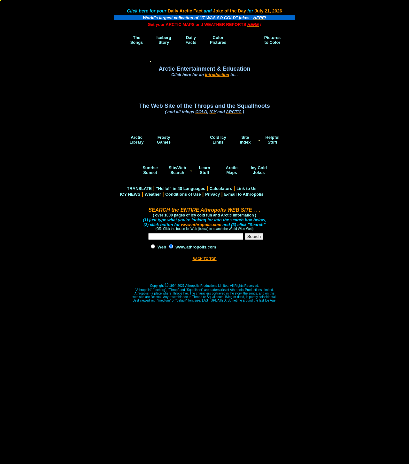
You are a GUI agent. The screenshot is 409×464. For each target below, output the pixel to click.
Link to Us (246, 188)
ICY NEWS (130, 194)
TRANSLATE (139, 188)
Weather (153, 194)
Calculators (221, 188)
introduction (217, 74)
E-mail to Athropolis (244, 194)
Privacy (212, 194)
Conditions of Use (183, 194)
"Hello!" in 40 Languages (180, 188)
